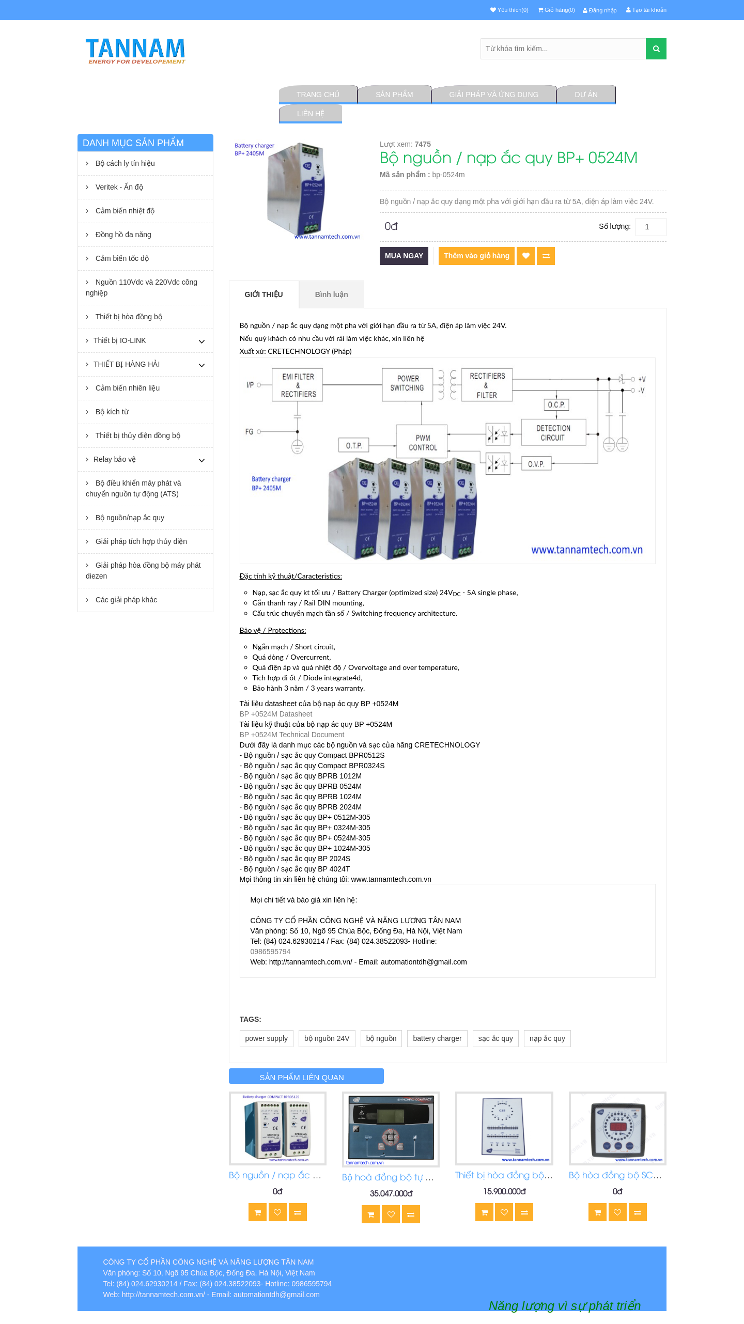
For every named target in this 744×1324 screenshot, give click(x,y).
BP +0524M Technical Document (292, 734)
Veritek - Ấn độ (114, 187)
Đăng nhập (600, 10)
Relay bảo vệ (111, 459)
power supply (266, 1038)
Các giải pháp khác (121, 600)
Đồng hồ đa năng (118, 234)
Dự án (586, 94)
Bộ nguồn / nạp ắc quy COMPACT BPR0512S (323, 1176)
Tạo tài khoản (646, 10)
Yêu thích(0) (509, 10)
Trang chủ (318, 94)
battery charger (437, 1038)
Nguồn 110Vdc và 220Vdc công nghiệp (141, 287)
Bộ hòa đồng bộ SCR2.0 (619, 1176)
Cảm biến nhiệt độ (120, 211)
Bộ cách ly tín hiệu (120, 163)
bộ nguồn (381, 1038)
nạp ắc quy (547, 1038)
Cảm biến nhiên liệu (123, 388)
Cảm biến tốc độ (117, 258)
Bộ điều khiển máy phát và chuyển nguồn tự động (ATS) (133, 488)
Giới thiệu (264, 294)
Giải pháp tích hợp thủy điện (136, 541)
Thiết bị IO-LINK (116, 340)
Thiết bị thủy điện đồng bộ (133, 435)
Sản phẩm (394, 94)
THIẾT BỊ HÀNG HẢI (123, 364)
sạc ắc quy (495, 1038)
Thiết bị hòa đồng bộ (124, 317)
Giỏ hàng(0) (556, 10)
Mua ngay (404, 256)
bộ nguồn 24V (327, 1038)
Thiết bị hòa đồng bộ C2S (509, 1176)
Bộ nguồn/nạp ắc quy (125, 517)
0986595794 (271, 951)
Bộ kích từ (107, 412)
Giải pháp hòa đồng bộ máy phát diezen (143, 570)
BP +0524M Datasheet (276, 714)
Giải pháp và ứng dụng (494, 94)
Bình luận (331, 294)
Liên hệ (310, 114)
